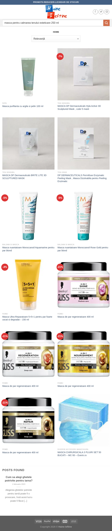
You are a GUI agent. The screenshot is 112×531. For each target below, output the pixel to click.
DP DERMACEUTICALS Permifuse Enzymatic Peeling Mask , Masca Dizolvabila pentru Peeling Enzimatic (81, 178)
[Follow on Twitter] (101, 12)
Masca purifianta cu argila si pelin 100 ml (22, 106)
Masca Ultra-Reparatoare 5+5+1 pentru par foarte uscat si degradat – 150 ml (27, 318)
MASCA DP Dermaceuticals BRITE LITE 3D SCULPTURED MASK (24, 177)
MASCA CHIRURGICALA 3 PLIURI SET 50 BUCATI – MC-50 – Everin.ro (79, 454)
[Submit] (106, 23)
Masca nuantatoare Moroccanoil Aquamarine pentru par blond (28, 249)
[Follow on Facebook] (95, 12)
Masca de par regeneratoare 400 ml (75, 317)
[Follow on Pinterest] (106, 12)
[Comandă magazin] (56, 38)
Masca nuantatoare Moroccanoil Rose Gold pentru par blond (82, 249)
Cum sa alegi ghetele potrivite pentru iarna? (19, 479)
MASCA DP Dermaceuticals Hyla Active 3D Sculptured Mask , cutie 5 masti (79, 107)
